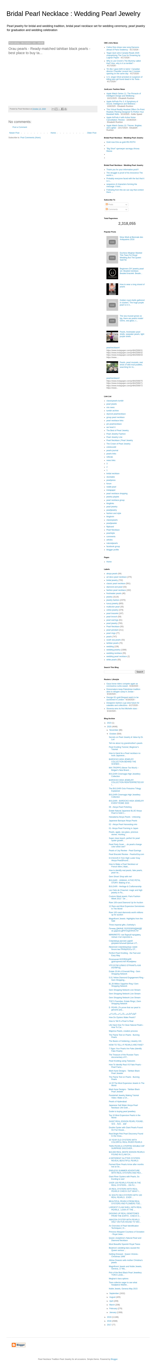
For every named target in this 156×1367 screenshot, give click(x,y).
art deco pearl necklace (116, 577)
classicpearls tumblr (115, 401)
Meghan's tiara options (118, 1278)
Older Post (91, 133)
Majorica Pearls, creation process (123, 1031)
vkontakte (110, 477)
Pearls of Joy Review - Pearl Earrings (125, 850)
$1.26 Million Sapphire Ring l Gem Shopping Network (123, 985)
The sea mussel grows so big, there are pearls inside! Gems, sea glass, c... (131, 318)
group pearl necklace (115, 417)
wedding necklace (114, 653)
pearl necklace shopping (116, 493)
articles (109, 540)
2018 (109, 1321)
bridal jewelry (112, 580)
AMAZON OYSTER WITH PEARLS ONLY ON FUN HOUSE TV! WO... (125, 1221)
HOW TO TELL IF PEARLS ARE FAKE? (126, 1045)
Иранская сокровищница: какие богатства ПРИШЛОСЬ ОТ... (123, 948)
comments (110, 536)
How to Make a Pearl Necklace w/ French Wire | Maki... (123, 865)
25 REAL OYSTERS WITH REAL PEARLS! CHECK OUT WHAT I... (124, 1190)
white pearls (111, 660)
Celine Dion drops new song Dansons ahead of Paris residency (122, 48)
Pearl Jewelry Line (114, 437)
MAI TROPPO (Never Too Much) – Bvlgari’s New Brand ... (124, 769)
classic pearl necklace (115, 583)
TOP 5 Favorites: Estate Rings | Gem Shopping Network (125, 1002)
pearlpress (111, 480)
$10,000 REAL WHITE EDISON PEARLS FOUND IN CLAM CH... (127, 1153)
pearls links (111, 454)
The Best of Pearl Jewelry (117, 430)
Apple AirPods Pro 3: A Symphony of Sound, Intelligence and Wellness (122, 102)
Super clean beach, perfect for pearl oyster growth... (124, 839)
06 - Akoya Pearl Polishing (120, 807)
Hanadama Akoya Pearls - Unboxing (124, 817)
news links (110, 460)
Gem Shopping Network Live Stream (125, 990)
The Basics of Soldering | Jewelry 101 (125, 1041)
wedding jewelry (113, 650)
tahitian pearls (112, 643)
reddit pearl (111, 487)
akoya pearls (111, 573)
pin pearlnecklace (114, 424)
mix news (110, 407)
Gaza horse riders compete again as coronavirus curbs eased (122, 685)
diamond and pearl (114, 587)
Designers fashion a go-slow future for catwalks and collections (122, 704)
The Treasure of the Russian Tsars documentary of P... (124, 1056)
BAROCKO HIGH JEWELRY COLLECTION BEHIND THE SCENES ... (122, 761)
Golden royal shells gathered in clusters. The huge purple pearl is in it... (132, 302)
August (112, 1297)
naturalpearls (112, 543)
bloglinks (110, 503)
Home (53, 133)
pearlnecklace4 (113, 348)
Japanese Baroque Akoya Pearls (123, 821)
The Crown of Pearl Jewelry (118, 444)
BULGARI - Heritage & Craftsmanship (125, 886)
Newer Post (14, 133)
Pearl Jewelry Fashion (116, 434)
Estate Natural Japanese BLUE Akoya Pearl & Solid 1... (125, 812)
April (111, 1301)
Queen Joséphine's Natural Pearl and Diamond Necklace (125, 1239)
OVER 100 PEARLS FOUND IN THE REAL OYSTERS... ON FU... (125, 1184)
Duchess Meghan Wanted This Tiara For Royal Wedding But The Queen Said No (131, 256)
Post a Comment (20, 127)
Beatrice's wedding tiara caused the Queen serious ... (124, 1249)
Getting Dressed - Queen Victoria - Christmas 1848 (124, 1255)
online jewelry (112, 610)
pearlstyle (110, 533)
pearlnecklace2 (113, 378)
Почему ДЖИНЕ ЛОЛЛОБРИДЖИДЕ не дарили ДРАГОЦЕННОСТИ (125, 929)
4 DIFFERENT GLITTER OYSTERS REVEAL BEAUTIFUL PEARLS (124, 1159)
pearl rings (111, 633)
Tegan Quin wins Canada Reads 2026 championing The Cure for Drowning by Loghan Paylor (123, 55)
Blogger (114, 1359)
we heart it (110, 427)
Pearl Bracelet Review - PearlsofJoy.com (126, 854)
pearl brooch (111, 617)
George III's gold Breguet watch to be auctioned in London (122, 698)
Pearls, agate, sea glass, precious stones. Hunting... (123, 833)
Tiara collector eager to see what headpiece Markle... (123, 1283)
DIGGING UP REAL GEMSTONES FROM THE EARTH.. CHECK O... (125, 1214)
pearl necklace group (115, 500)
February (113, 1308)
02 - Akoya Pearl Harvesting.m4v (123, 824)
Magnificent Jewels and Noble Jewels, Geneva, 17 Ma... (125, 1267)
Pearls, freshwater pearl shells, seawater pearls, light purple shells (132, 334)
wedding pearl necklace (116, 656)
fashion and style (113, 513)
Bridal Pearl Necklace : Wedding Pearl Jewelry (73, 13)
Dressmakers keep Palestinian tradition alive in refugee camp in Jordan (123, 690)
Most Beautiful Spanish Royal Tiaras (124, 1244)
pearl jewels (111, 404)
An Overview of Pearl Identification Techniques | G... (124, 1227)
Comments (112, 209)
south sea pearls (113, 640)
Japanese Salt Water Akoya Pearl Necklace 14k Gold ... (123, 1106)
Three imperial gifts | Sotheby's (122, 925)
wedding (110, 646)
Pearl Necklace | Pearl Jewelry (119, 440)
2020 (109, 726)
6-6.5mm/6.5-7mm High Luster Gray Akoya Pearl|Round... (124, 859)
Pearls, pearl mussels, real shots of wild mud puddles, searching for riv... (131, 364)
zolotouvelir (111, 447)
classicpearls (112, 520)
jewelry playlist (112, 497)
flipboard (110, 527)
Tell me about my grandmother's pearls (125, 743)
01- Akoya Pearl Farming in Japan (123, 828)
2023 (109, 723)
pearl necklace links (115, 420)
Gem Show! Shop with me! (120, 876)
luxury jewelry (112, 603)
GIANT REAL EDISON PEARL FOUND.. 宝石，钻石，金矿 (126, 1122)
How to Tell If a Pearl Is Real (121, 1021)
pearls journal (112, 450)
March (112, 1305)
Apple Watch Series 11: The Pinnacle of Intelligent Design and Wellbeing (123, 94)
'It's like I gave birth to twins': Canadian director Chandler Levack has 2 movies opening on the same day (123, 71)
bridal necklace (112, 473)
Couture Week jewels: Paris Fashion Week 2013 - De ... (124, 897)
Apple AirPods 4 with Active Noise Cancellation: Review (121, 118)
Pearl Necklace (113, 530)
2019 (109, 1317)
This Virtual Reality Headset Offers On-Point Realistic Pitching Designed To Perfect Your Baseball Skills (125, 111)
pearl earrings (112, 620)
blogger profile (112, 550)
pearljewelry (111, 510)
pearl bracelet (112, 613)
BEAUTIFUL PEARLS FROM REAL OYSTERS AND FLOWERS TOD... (125, 1202)
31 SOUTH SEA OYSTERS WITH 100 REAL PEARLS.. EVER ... (125, 1196)
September (114, 1293)
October (113, 734)
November (114, 730)
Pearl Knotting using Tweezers (122, 1061)
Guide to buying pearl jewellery (122, 1111)
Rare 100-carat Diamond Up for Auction (126, 902)
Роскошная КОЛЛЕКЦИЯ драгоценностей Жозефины (122, 960)
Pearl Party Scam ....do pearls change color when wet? (125, 845)
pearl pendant (112, 630)
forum (108, 483)
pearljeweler (111, 523)
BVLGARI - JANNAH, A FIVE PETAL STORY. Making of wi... (124, 881)
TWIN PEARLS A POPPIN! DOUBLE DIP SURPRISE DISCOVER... (126, 1147)
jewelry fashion (112, 600)
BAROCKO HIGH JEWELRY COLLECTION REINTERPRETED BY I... (126, 782)
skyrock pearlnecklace (116, 414)
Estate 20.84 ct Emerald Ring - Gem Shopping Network (124, 972)
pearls (109, 636)
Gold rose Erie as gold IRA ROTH (121, 142)
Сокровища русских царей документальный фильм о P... (123, 942)
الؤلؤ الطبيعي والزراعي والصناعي (122, 1014)
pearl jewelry (111, 507)
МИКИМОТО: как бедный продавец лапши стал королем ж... (125, 936)
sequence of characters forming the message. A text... (121, 185)
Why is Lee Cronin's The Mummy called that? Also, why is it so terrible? (123, 62)
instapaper (111, 490)
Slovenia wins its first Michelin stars (121, 708)
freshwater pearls (113, 593)
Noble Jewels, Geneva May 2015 (123, 1289)
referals (109, 457)
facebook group (113, 546)
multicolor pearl (113, 607)
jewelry (109, 597)
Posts (109, 204)
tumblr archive (112, 411)
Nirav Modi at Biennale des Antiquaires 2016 (131, 238)
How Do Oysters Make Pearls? (122, 1017)
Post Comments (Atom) (30, 137)
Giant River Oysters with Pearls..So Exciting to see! (124, 1177)
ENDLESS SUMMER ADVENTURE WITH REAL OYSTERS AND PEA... (125, 1171)
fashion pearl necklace (116, 590)
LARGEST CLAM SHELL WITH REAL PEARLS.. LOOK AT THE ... (125, 1208)
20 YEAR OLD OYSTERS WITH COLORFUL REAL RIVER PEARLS (125, 1141)
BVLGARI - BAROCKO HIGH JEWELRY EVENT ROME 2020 (126, 802)
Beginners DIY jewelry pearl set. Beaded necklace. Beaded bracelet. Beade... (132, 271)
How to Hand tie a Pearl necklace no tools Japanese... (124, 754)
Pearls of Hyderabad (118, 1101)
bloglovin (110, 516)
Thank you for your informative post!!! (122, 169)
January (113, 1312)
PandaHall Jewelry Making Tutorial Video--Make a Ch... (124, 1096)
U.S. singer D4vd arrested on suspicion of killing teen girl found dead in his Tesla (124, 78)
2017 (109, 1325)
